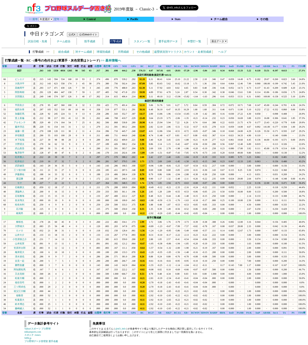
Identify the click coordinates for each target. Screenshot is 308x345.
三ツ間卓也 (20, 286)
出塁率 (98, 66)
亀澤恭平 (19, 152)
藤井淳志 (19, 126)
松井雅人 (19, 157)
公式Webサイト (88, 34)
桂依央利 (19, 204)
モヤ (19, 183)
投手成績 (89, 41)
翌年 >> (58, 19)
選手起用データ (168, 41)
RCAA (177, 66)
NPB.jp (27, 338)
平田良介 (19, 105)
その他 (264, 19)
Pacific (134, 19)
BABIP (213, 66)
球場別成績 (103, 51)
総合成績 (63, 51)
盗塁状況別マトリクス (168, 51)
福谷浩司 (19, 282)
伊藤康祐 (19, 174)
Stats (178, 19)
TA (284, 66)
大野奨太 (19, 144)
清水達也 (19, 256)
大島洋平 (19, 83)
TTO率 (301, 66)
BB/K (222, 66)
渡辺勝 (19, 178)
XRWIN (205, 66)
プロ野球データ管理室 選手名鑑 (41, 341)
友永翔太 (19, 200)
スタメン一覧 (142, 41)
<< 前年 (34, 19)
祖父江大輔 (20, 291)
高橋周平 (19, 87)
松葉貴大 (19, 299)
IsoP (258, 66)
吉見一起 (19, 260)
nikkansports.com (32, 331)
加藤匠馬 (19, 113)
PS (293, 66)
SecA (275, 66)
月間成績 (123, 51)
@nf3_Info (120, 328)
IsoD (231, 66)
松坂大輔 (19, 278)
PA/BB (240, 66)
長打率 (106, 66)
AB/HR (266, 66)
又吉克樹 (19, 273)
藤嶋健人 (19, 308)
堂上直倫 (19, 118)
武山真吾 (19, 148)
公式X (72, 34)
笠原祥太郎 (20, 248)
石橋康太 (19, 187)
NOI (124, 66)
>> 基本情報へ (111, 60)
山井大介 (19, 235)
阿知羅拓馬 (20, 269)
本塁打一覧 (194, 41)
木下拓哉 (19, 139)
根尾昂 (19, 213)
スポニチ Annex (32, 335)
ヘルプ (222, 51)
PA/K (249, 66)
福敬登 (19, 295)
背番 (4, 66)
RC (142, 66)
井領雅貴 (19, 135)
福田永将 (19, 109)
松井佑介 (19, 161)
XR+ (186, 66)
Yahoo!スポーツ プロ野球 (37, 328)
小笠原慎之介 (20, 239)
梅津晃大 (19, 252)
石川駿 (19, 209)
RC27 (151, 66)
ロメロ (19, 230)
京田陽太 (19, 96)
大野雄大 (19, 226)
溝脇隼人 (19, 191)
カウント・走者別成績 (197, 51)
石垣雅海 (19, 196)
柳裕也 (19, 222)
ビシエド (19, 79)
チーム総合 (221, 19)
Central (91, 19)
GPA (133, 66)
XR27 (168, 66)
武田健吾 (19, 165)
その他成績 (143, 51)
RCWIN (195, 66)
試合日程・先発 (37, 41)
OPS (115, 66)
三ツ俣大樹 (20, 170)
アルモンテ (20, 122)
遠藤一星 (19, 131)
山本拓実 (19, 243)
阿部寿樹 (19, 92)
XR (159, 66)
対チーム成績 (83, 51)
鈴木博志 (19, 304)
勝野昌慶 (19, 265)
